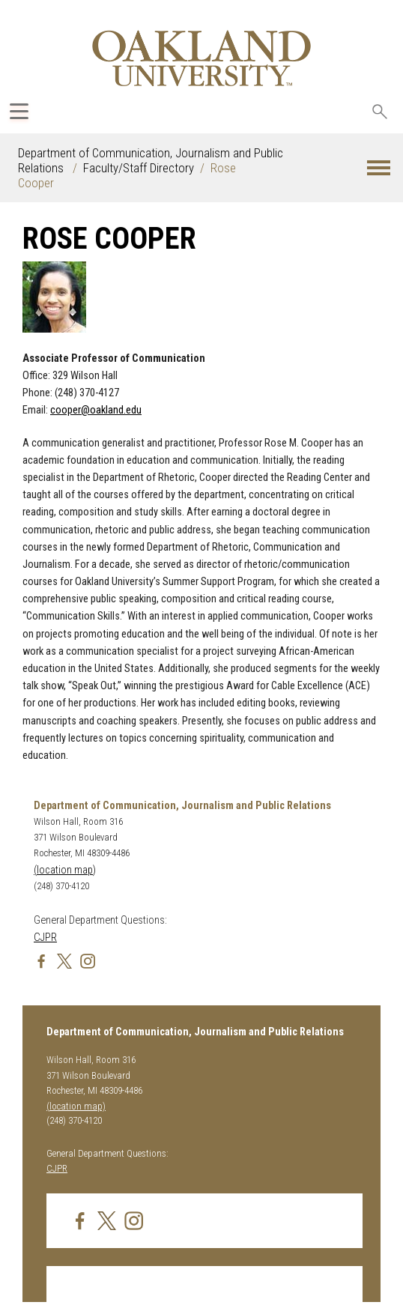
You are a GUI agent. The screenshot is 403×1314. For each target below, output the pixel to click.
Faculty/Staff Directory (138, 167)
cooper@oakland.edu (96, 410)
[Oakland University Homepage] (201, 58)
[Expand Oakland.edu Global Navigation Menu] (19, 111)
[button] (379, 168)
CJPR (45, 937)
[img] (41, 960)
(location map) (65, 870)
